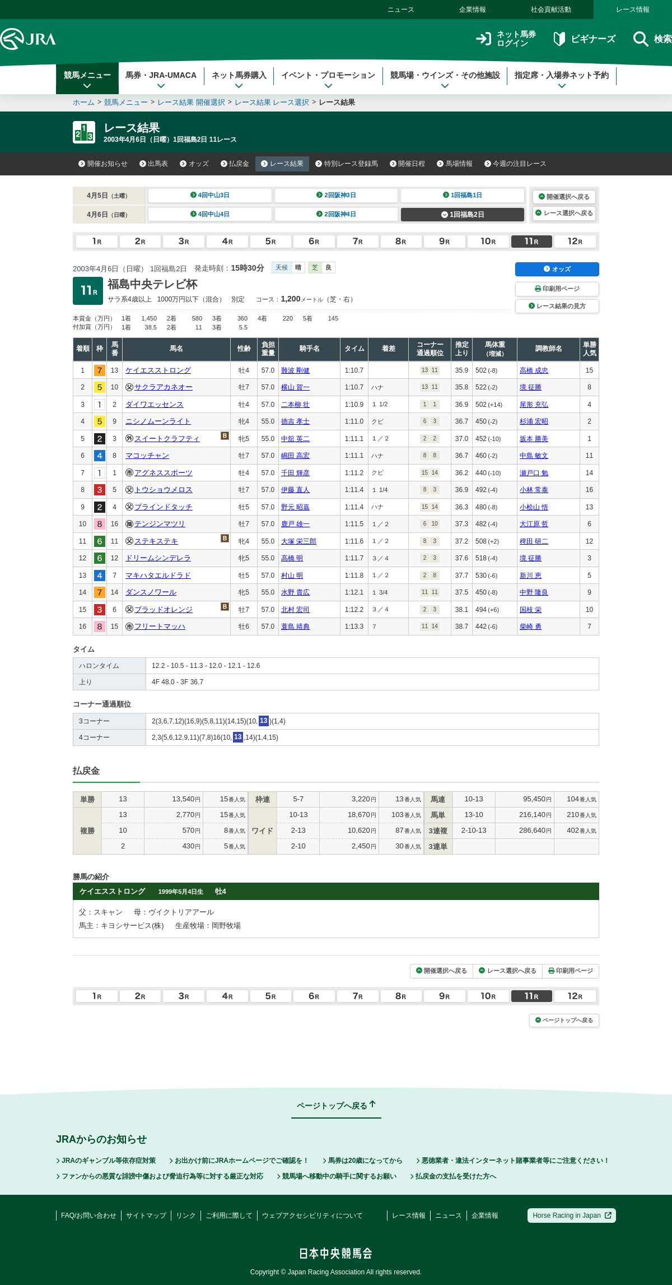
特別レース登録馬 (346, 164)
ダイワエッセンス (154, 404)
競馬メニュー (87, 80)
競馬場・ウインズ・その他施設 (445, 80)
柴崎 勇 (531, 626)
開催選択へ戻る (564, 196)
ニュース (401, 9)
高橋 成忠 (534, 370)
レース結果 (282, 164)
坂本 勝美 (534, 439)
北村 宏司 (295, 610)
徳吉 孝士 (295, 421)
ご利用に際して (229, 1215)
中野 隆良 (534, 592)
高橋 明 (292, 558)
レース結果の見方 (557, 306)
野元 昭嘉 (295, 507)
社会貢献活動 (551, 9)
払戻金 (235, 164)
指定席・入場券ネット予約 (562, 80)
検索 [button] (652, 39)
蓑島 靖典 (295, 626)
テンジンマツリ (159, 523)
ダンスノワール (150, 592)
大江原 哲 (534, 524)
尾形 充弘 (534, 405)
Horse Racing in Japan (572, 1215)
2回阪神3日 (336, 195)
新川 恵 (531, 575)
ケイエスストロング (158, 370)
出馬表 (154, 164)
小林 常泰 (534, 490)
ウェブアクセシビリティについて (312, 1215)
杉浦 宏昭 (534, 421)
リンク (186, 1215)
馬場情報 (455, 164)
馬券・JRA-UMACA (161, 80)
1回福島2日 (462, 215)
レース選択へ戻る (563, 213)
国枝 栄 (531, 610)
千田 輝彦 (295, 473)
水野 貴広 (295, 592)
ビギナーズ (584, 39)
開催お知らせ (103, 164)
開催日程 (408, 164)
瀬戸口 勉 (534, 473)
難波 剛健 (295, 370)
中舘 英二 (295, 439)
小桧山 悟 (534, 507)
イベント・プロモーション (328, 80)
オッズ (194, 164)
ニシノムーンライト (158, 421)
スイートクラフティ (167, 438)
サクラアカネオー (163, 387)
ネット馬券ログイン (506, 39)
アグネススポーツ (163, 472)
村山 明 (292, 575)
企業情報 (472, 9)
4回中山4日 (210, 214)
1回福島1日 (463, 195)
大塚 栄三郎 (298, 541)
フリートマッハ (159, 626)
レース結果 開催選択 (191, 102)
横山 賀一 (295, 387)
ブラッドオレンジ (163, 609)
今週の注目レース (515, 164)
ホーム (84, 102)
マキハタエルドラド (158, 575)
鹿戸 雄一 (295, 524)
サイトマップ (146, 1215)
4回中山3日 (210, 195)
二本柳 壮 (295, 405)
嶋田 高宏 (295, 456)
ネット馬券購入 (239, 80)
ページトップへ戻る (564, 1020)
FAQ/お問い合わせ (88, 1215)
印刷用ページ (557, 288)
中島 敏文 (534, 456)
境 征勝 (531, 387)
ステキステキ (156, 541)
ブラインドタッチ (163, 507)
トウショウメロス (163, 489)
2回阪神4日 (336, 214)
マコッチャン (147, 455)
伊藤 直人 (295, 490)
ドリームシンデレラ (158, 558)
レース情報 (633, 9)
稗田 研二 (534, 541)
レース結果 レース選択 (272, 102)
